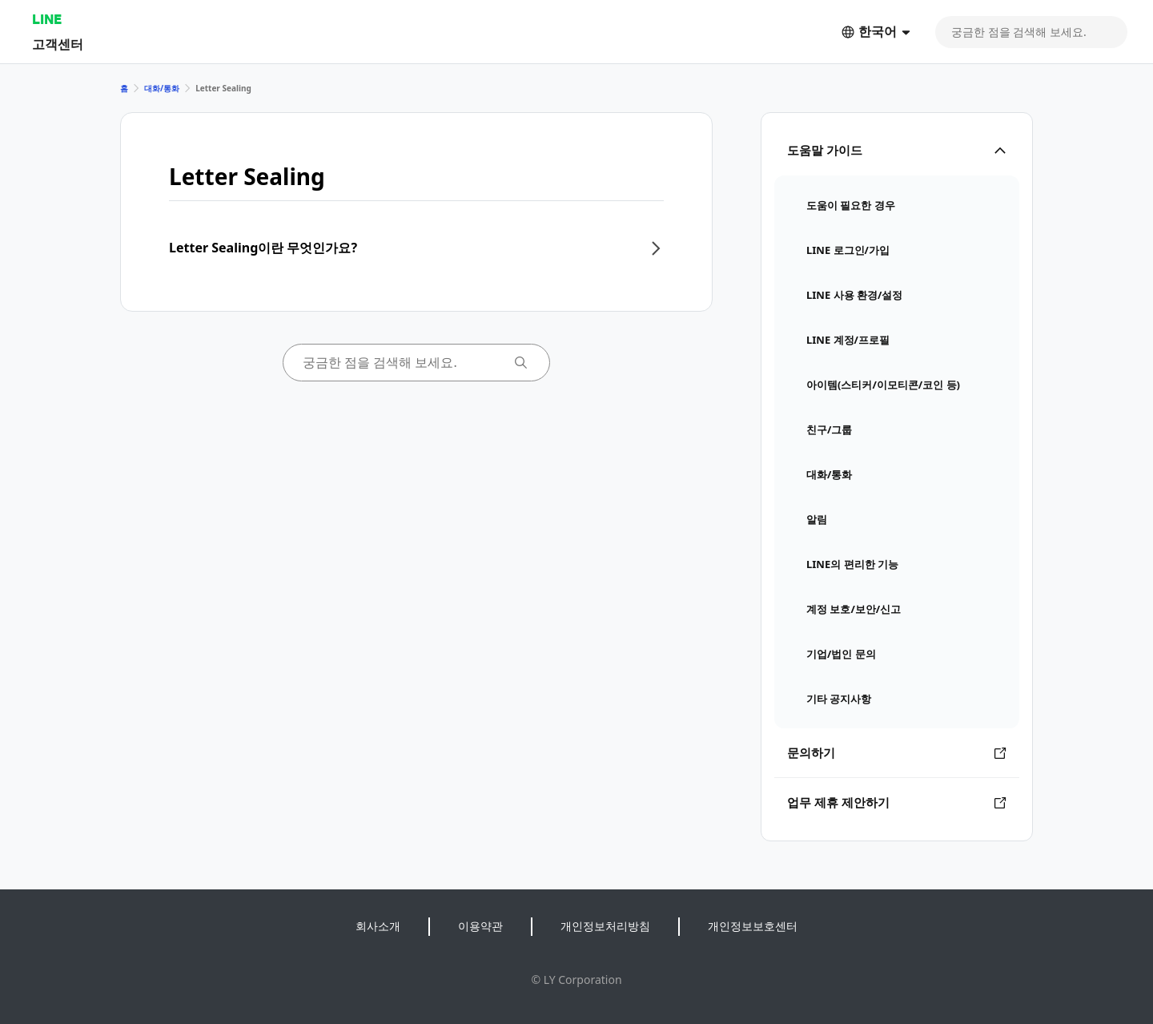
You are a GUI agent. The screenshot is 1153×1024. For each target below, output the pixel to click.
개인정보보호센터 (752, 925)
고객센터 (57, 43)
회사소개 (378, 925)
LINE (47, 18)
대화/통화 (161, 88)
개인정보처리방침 (605, 925)
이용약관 (480, 925)
